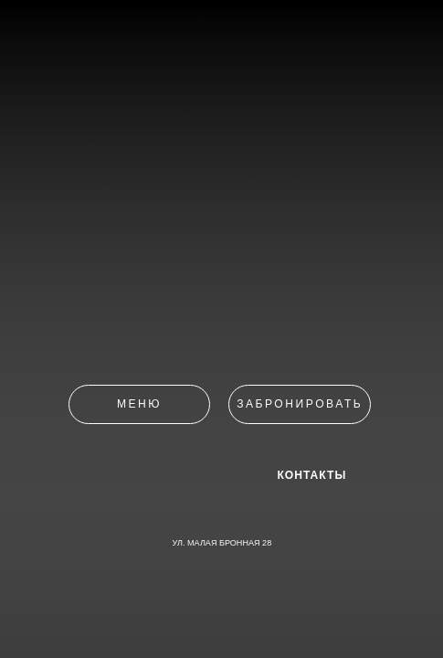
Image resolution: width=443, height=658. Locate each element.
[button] (299, 404)
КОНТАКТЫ (311, 476)
